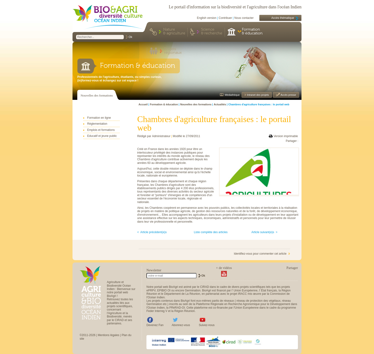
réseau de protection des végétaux (258, 300)
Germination (192, 290)
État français (269, 290)
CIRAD (204, 287)
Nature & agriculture (174, 31)
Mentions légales (108, 335)
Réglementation (97, 123)
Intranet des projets (257, 94)
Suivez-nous (207, 325)
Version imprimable (286, 136)
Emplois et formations (101, 130)
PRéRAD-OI (177, 307)
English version (206, 18)
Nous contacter (244, 18)
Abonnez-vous (181, 325)
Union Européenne (245, 290)
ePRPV (151, 290)
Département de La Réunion (182, 293)
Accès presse (288, 94)
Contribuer (225, 18)
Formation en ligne (99, 117)
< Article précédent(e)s (152, 232)
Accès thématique (282, 18)
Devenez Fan (154, 325)
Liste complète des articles (211, 232)
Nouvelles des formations (97, 95)
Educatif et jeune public (102, 136)
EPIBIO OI (164, 290)
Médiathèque (232, 94)
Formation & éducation (252, 31)
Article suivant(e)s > (264, 232)
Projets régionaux (173, 51)
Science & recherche (211, 31)
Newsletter (153, 270)
